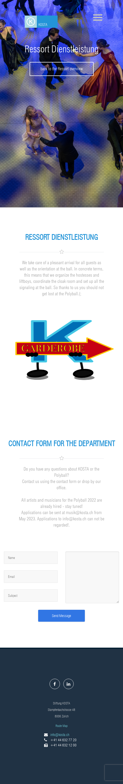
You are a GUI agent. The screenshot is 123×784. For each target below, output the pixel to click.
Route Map (61, 726)
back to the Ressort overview (61, 68)
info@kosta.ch (59, 735)
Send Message (61, 616)
